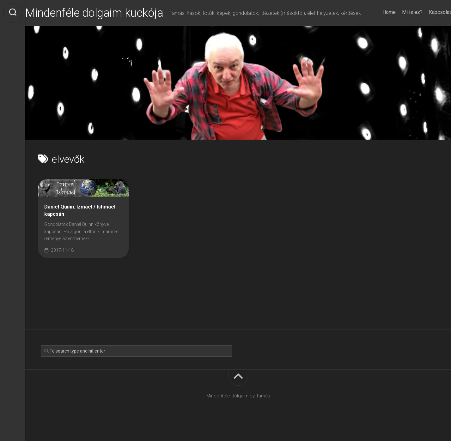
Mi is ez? (399, 29)
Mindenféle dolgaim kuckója (107, 13)
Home (376, 29)
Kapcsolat (427, 29)
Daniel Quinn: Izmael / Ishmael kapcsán (79, 223)
